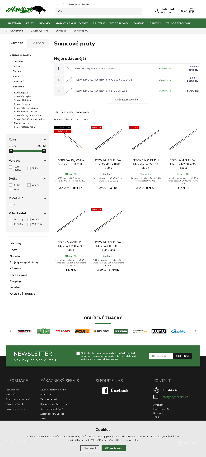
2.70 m (35, 185)
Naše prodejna (12, 389)
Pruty (30, 23)
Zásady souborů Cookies (52, 413)
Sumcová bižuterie (22, 100)
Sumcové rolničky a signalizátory (29, 119)
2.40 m (17, 185)
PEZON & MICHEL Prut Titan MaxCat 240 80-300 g (108, 164)
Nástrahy (14, 23)
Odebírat (182, 356)
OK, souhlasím (113, 448)
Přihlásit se (166, 12)
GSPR (43, 418)
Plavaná (17, 71)
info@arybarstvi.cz (174, 397)
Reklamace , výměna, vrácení (53, 404)
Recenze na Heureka (15, 409)
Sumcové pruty (21, 92)
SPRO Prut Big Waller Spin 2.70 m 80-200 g (97, 68)
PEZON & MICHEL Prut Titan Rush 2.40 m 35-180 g (71, 246)
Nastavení (90, 448)
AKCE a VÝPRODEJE (22, 294)
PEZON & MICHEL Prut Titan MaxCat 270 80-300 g (146, 164)
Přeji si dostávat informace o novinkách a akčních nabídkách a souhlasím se (109, 356)
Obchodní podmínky (71, 4)
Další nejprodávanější (127, 99)
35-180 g (18, 219)
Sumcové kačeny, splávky (26, 108)
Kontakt (85, 4)
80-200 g (36, 219)
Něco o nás (11, 394)
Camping (139, 23)
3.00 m (17, 189)
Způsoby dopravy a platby (53, 389)
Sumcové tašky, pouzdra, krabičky (30, 115)
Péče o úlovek (119, 23)
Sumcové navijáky (22, 96)
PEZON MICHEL (17, 168)
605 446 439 (170, 390)
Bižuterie (99, 23)
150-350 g (37, 224)
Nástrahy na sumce (23, 123)
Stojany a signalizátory (71, 23)
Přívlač (16, 76)
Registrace (45, 394)
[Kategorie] (196, 23)
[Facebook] (115, 390)
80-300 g (18, 224)
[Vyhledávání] (99, 11)
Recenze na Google (15, 404)
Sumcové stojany (22, 104)
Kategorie (16, 43)
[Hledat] (138, 11)
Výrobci (38, 43)
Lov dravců (18, 81)
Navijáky (44, 23)
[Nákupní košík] (191, 10)
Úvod (58, 4)
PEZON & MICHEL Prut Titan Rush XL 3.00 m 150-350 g (103, 79)
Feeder (16, 66)
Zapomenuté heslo (49, 399)
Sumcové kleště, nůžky (24, 127)
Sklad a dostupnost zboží (17, 399)
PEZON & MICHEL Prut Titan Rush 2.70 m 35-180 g (101, 90)
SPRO (35, 168)
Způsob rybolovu (178, 23)
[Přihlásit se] (157, 11)
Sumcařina (18, 86)
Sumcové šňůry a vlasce (25, 111)
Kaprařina (18, 61)
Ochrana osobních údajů (51, 409)
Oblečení (155, 23)
